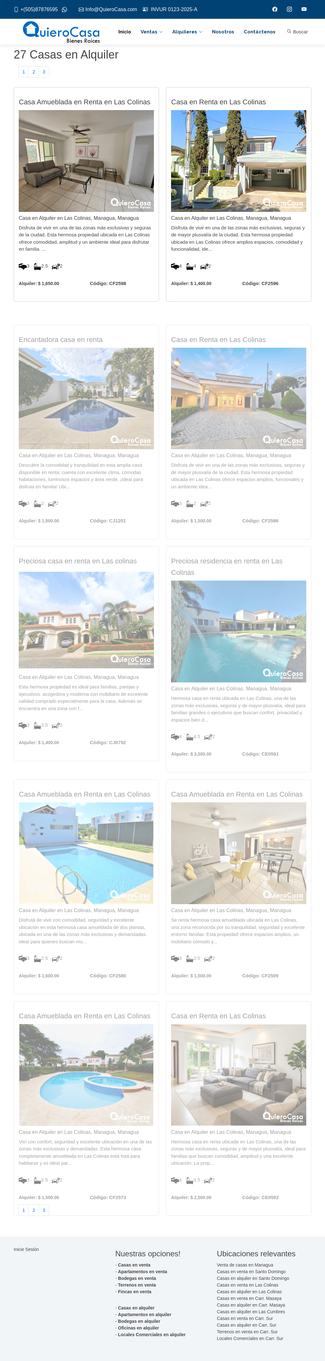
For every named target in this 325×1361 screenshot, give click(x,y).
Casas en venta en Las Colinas (247, 1285)
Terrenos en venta (137, 1285)
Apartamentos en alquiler (144, 1314)
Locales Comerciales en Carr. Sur (250, 1338)
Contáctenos (259, 32)
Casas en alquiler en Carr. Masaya (251, 1305)
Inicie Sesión (26, 1249)
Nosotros (223, 32)
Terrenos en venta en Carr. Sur (247, 1331)
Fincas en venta (134, 1291)
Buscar (297, 31)
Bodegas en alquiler (139, 1321)
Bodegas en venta (137, 1278)
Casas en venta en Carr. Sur (245, 1318)
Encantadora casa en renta (61, 357)
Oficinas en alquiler (138, 1327)
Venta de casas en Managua (245, 1264)
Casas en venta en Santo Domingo (251, 1271)
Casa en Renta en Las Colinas (218, 109)
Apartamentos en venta (142, 1271)
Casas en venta (134, 1264)
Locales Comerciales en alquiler (152, 1334)
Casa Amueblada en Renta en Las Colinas (84, 109)
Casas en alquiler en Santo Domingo (253, 1278)
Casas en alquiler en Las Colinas (249, 1291)
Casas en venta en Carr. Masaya (249, 1298)
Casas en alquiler (136, 1307)
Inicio (124, 32)
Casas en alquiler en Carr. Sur (246, 1325)
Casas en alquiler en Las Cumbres (251, 1311)
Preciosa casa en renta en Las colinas (78, 579)
